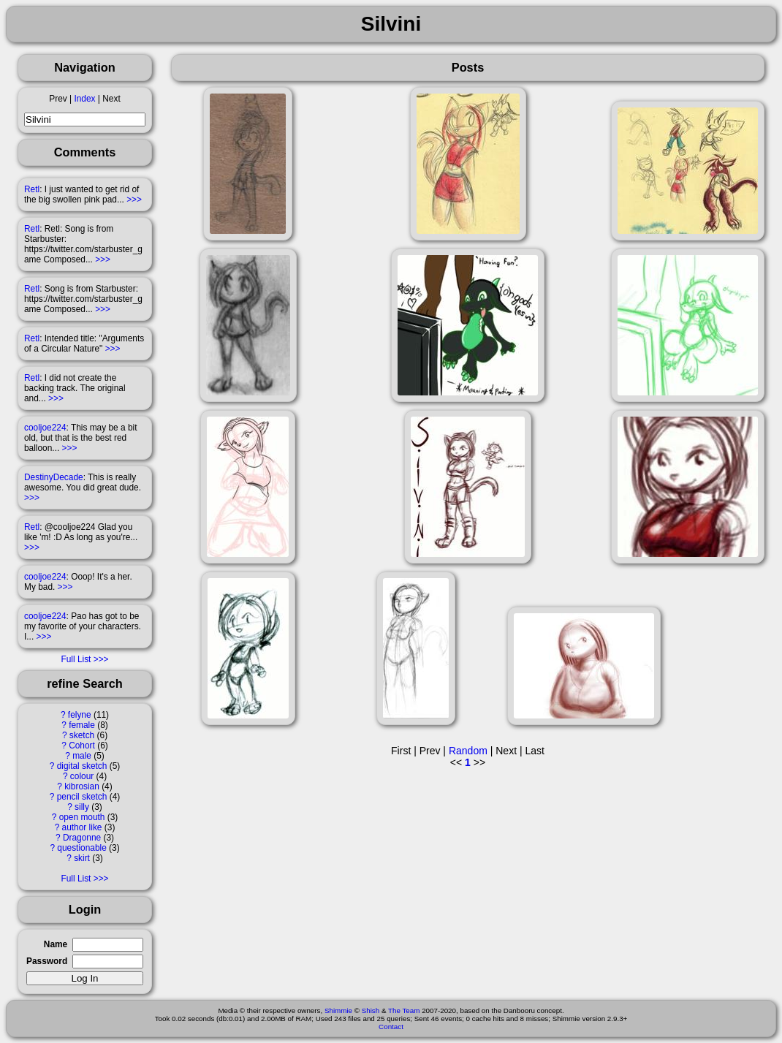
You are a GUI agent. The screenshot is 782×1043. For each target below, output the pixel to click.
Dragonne (82, 837)
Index (84, 99)
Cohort (82, 745)
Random (468, 750)
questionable (81, 848)
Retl (31, 189)
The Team (404, 1010)
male (81, 756)
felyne (79, 715)
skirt (82, 858)
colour (82, 776)
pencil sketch (82, 797)
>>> (134, 199)
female (82, 725)
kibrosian (81, 786)
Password (46, 961)
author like (82, 827)
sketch (81, 735)
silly (82, 807)
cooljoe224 (45, 427)
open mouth (82, 817)
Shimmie (338, 1010)
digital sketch (82, 766)
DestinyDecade (53, 477)
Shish (371, 1010)
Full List (76, 659)
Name (55, 944)
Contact (391, 1027)
